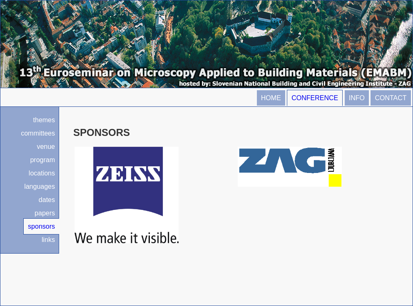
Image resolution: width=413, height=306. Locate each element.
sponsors (41, 226)
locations (42, 173)
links (48, 239)
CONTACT (390, 97)
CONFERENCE (314, 97)
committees (38, 133)
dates (47, 199)
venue (46, 146)
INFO (357, 97)
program (42, 159)
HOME (271, 97)
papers (45, 213)
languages (39, 186)
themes (44, 119)
